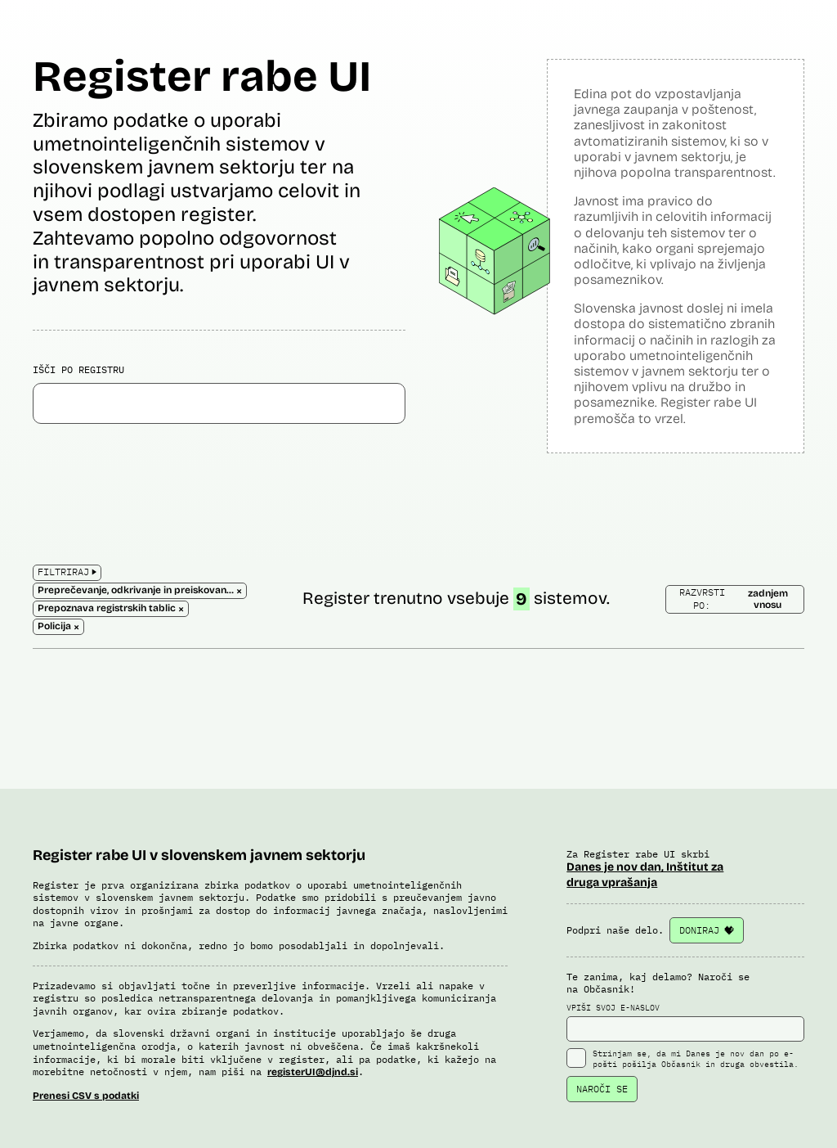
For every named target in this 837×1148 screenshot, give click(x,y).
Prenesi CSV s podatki (86, 1095)
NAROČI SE (602, 1089)
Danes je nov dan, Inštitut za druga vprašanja (644, 874)
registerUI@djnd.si (312, 1072)
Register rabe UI (202, 76)
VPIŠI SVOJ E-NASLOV (685, 1022)
